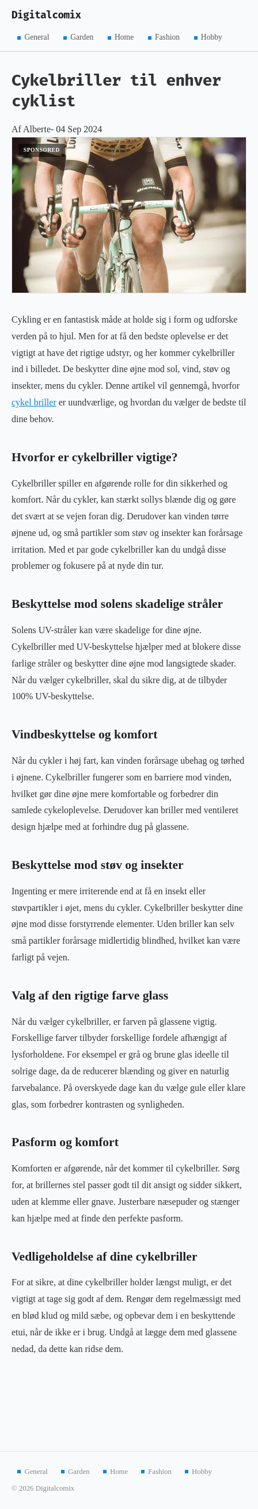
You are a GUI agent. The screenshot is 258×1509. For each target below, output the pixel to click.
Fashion (167, 37)
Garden (81, 37)
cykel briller (34, 402)
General (36, 37)
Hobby (211, 37)
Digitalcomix (46, 15)
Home (124, 37)
